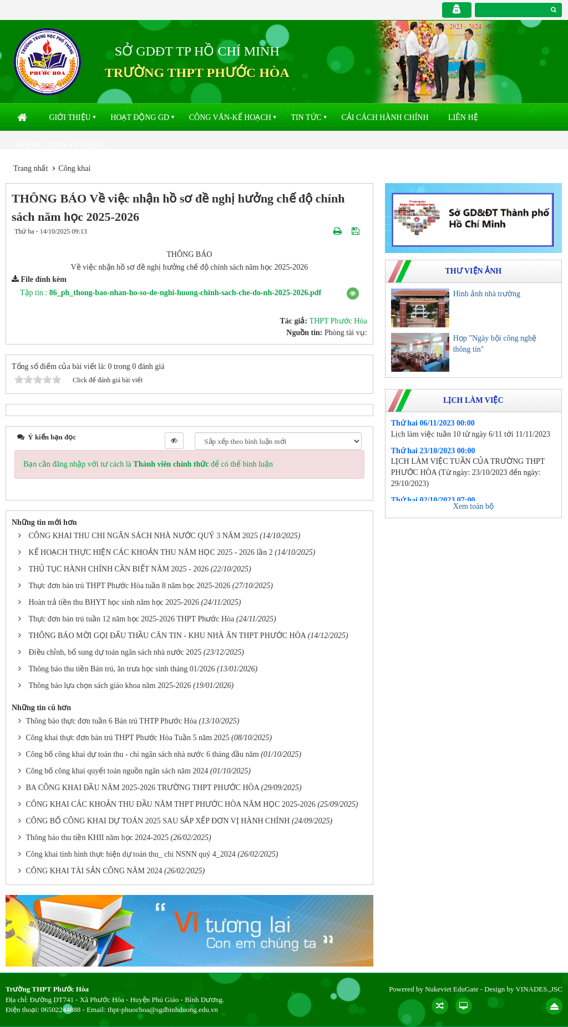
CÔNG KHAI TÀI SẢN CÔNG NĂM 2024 (94, 871)
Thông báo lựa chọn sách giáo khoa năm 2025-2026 (110, 685)
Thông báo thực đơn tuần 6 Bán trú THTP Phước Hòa (111, 721)
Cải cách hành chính (384, 117)
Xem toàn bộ (473, 506)
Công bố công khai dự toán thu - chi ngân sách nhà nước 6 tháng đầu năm (142, 754)
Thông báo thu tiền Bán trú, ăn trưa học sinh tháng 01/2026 (122, 669)
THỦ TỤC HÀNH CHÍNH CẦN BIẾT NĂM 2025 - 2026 (119, 569)
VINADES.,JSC (538, 989)
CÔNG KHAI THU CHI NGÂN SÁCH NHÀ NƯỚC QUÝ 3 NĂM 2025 (143, 536)
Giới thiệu (70, 117)
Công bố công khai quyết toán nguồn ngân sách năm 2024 (117, 771)
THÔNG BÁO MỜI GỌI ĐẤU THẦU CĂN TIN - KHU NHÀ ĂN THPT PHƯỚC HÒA (167, 635)
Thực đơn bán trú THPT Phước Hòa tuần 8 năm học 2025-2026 (130, 585)
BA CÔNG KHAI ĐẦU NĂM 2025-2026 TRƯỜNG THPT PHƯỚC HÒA (143, 787)
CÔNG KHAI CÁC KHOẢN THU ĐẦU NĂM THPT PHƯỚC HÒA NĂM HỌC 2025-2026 (171, 804)
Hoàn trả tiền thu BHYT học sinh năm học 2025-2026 (114, 602)
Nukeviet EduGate (451, 989)
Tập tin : (170, 293)
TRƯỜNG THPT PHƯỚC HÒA (197, 72)
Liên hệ (463, 117)
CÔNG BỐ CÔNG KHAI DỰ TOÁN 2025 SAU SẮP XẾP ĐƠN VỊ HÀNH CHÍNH (158, 821)
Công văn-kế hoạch (230, 117)
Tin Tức (306, 117)
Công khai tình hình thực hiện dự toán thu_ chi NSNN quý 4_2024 (131, 854)
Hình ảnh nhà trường (486, 294)
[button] (352, 293)
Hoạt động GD (139, 117)
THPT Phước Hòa (338, 321)
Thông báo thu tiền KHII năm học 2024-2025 (97, 837)
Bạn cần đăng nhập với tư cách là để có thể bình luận (148, 464)
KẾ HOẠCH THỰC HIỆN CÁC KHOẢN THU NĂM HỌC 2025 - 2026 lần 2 (151, 552)
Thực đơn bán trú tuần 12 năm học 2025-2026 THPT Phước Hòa (132, 619)
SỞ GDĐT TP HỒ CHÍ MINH (197, 51)
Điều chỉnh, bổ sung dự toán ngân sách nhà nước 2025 (115, 652)
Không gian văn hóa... (63, 145)
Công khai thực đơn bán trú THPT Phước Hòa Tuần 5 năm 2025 (128, 737)
